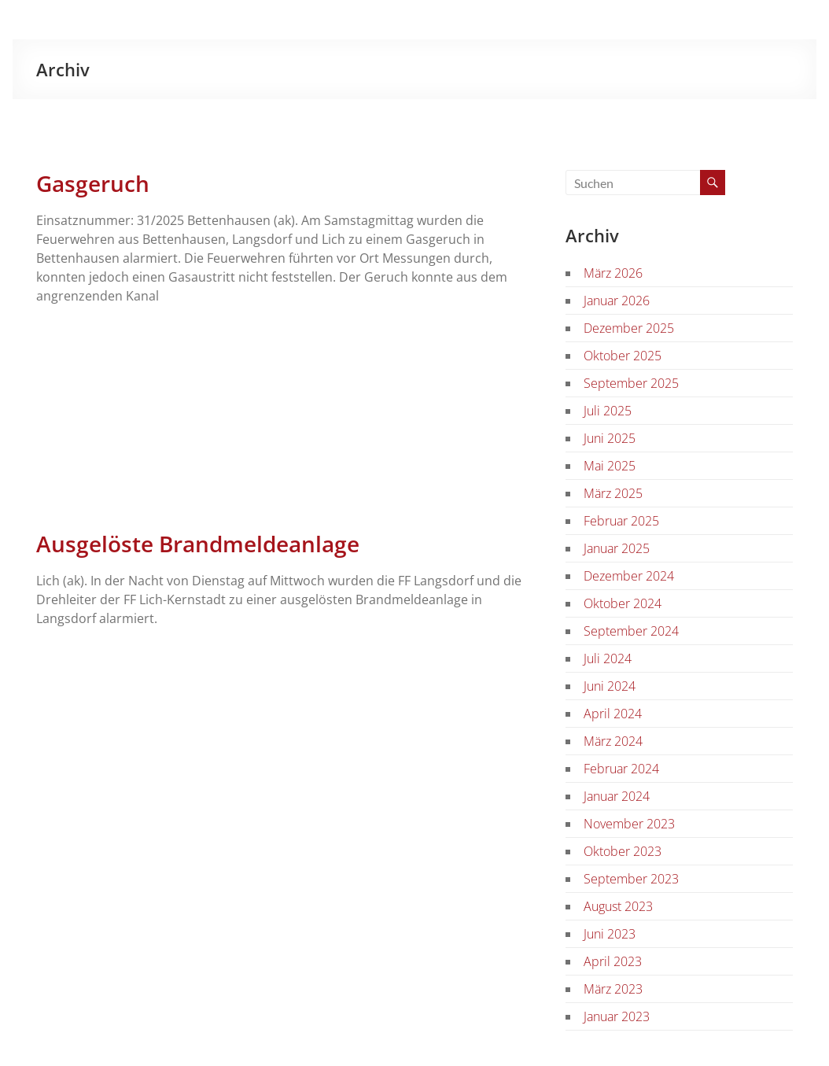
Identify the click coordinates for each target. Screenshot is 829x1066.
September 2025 (631, 383)
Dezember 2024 (629, 576)
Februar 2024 (621, 768)
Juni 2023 (610, 933)
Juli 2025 (608, 410)
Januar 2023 (617, 1016)
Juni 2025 (610, 438)
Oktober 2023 (622, 851)
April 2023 (613, 961)
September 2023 (631, 878)
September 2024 (631, 631)
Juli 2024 (608, 658)
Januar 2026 (617, 300)
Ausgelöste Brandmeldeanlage (197, 544)
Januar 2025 (617, 548)
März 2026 (613, 273)
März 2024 (613, 741)
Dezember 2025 (629, 328)
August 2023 (618, 906)
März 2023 (613, 989)
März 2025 (613, 493)
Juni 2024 (610, 686)
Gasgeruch (92, 183)
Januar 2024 (617, 796)
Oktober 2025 (622, 355)
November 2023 (629, 823)
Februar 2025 (621, 520)
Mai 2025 (610, 465)
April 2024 (613, 713)
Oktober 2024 (622, 603)
